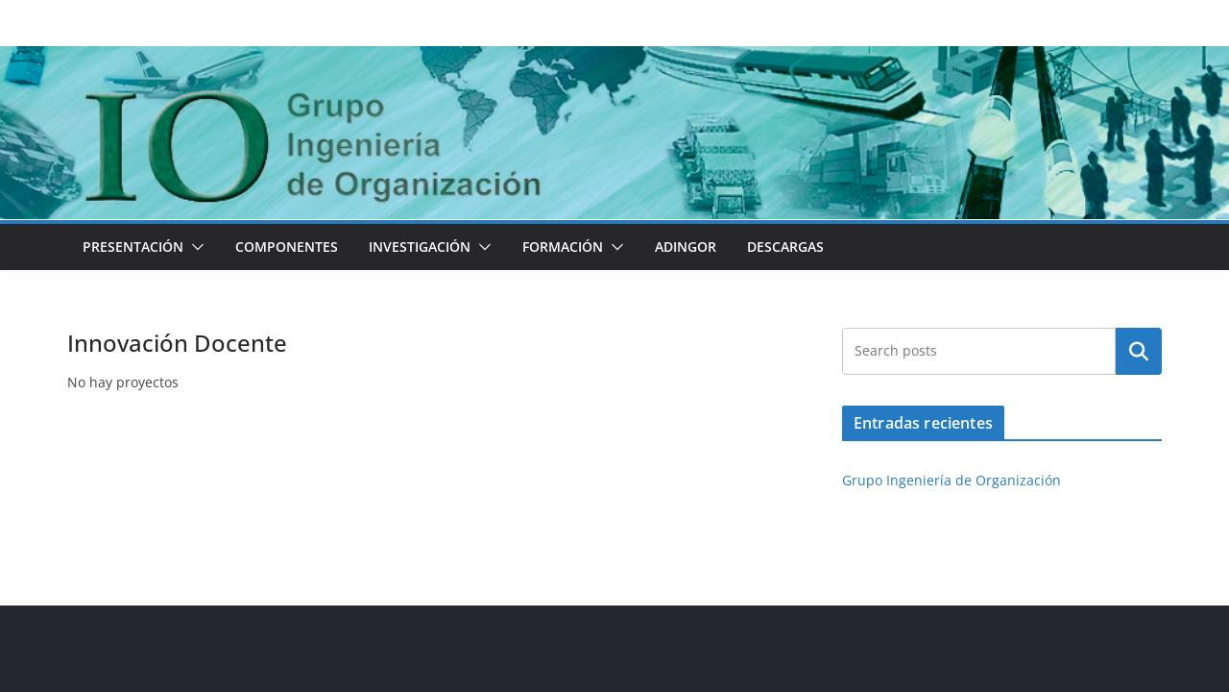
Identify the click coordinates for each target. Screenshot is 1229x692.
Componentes (286, 246)
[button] (194, 247)
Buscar (1139, 350)
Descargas (785, 246)
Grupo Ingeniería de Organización (951, 480)
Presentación (133, 246)
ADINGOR (685, 246)
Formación (562, 246)
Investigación (419, 246)
